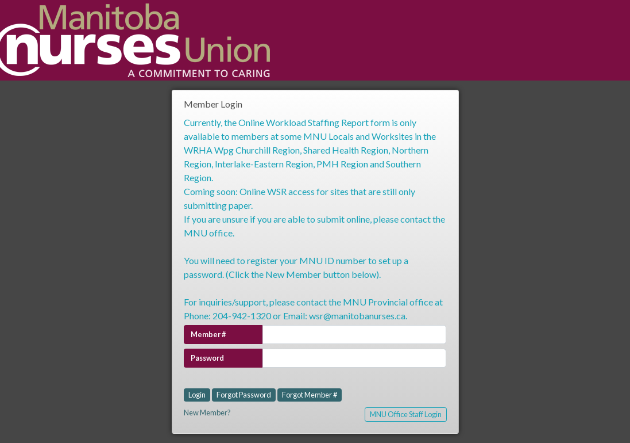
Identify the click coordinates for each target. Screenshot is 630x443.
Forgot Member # (309, 394)
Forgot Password (244, 394)
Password (207, 357)
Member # (208, 334)
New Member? (207, 412)
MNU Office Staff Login (406, 414)
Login (197, 394)
